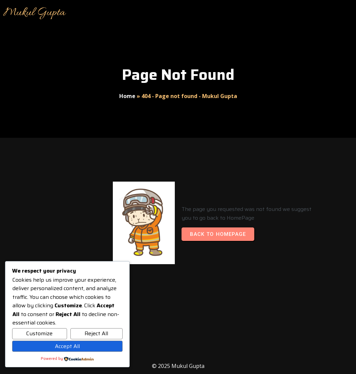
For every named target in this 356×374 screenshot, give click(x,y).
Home (127, 96)
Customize (39, 333)
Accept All (67, 346)
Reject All (96, 333)
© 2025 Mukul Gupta (178, 366)
